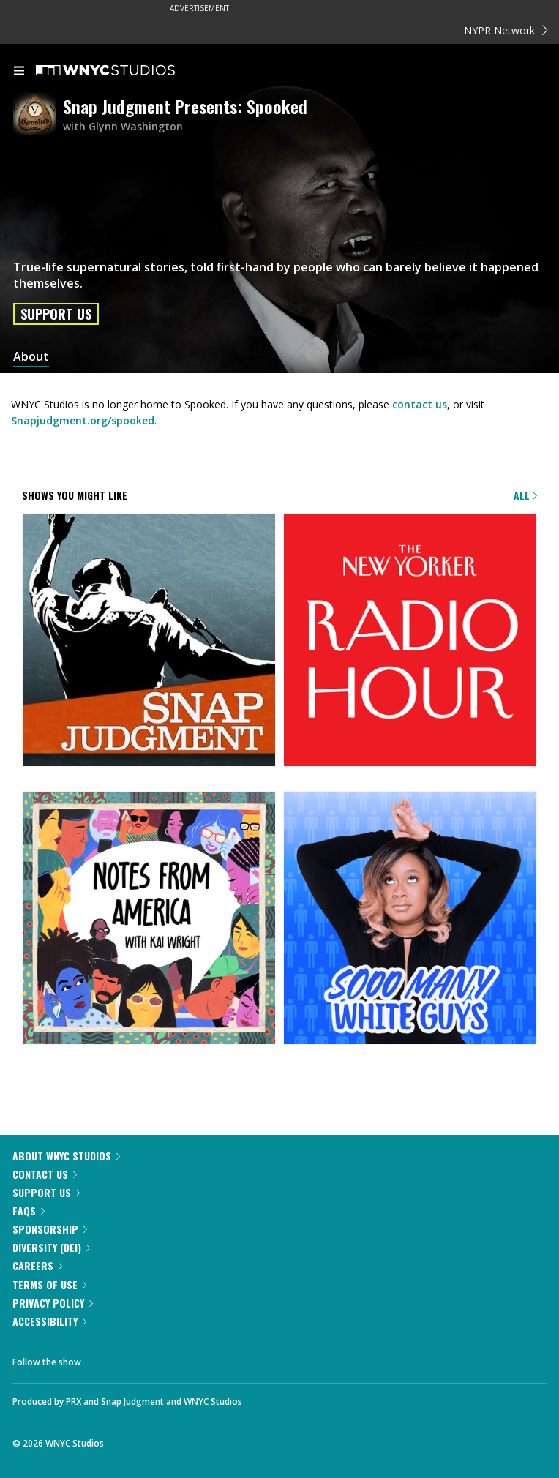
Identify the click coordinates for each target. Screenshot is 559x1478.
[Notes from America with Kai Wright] (149, 919)
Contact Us (44, 1174)
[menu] (19, 71)
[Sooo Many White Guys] (410, 919)
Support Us (55, 313)
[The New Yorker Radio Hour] (410, 641)
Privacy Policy (52, 1302)
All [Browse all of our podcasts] (525, 495)
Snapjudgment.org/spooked (82, 420)
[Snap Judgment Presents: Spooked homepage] (38, 114)
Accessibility (49, 1321)
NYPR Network (506, 30)
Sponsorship (49, 1229)
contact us (419, 404)
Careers (37, 1265)
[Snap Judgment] (149, 641)
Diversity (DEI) (51, 1247)
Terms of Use (49, 1284)
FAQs (28, 1210)
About (31, 356)
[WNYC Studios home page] (123, 71)
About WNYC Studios (66, 1155)
